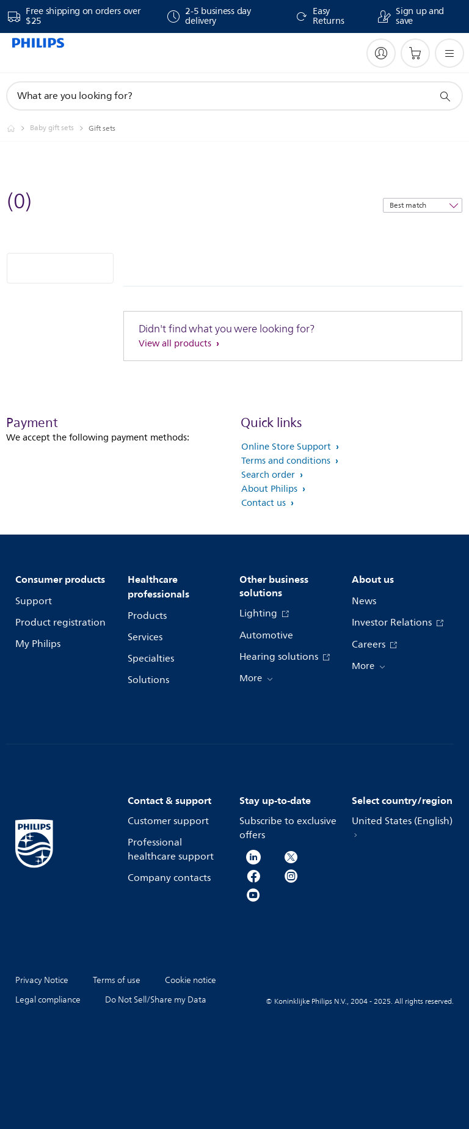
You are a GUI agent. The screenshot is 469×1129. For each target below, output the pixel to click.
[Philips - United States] (18, 128)
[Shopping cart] (415, 53)
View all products (176, 343)
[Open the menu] (449, 53)
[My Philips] (381, 53)
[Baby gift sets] (59, 128)
